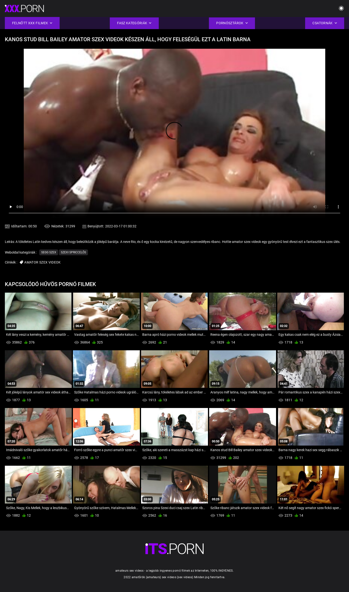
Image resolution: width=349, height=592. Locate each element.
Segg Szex (48, 252)
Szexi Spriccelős (73, 252)
